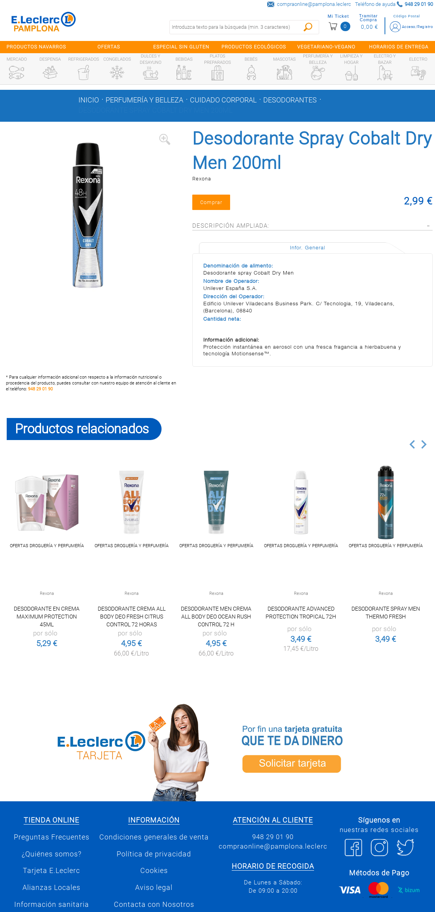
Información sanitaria (51, 904)
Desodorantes (290, 100)
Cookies (154, 871)
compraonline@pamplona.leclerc (314, 4)
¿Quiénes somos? (52, 854)
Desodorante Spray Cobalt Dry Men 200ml (155, 110)
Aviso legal (154, 888)
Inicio (88, 100)
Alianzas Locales (51, 888)
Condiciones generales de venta (154, 837)
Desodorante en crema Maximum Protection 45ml (47, 617)
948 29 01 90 (40, 389)
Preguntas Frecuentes (51, 837)
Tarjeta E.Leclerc (51, 871)
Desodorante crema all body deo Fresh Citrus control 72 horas (131, 617)
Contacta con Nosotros (154, 904)
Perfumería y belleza (144, 100)
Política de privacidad (154, 854)
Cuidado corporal (223, 100)
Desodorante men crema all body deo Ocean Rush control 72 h (216, 617)
